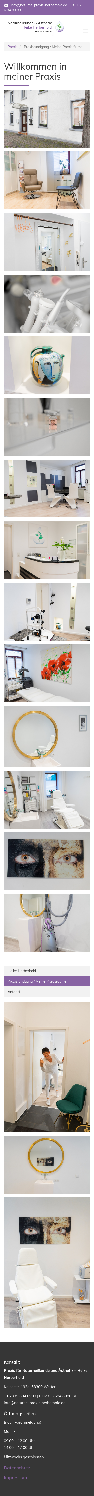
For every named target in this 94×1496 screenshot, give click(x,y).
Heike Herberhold (22, 970)
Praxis (12, 47)
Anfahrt (14, 992)
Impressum (15, 1477)
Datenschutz (17, 1468)
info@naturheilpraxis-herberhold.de (35, 5)
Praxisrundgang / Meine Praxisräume (45, 981)
